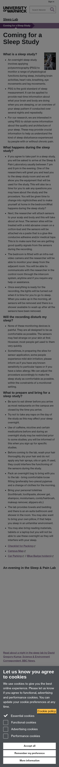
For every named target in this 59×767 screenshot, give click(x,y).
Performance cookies (21, 736)
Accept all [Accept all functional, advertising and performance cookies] (29, 745)
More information (29, 760)
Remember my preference (29, 753)
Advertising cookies (20, 729)
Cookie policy (47, 711)
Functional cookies (19, 723)
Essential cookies (18, 716)
